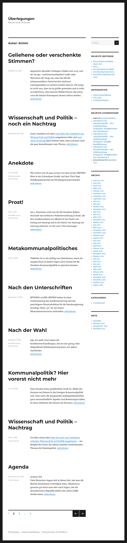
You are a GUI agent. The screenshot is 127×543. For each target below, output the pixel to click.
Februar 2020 (98, 248)
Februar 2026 (98, 181)
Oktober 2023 (98, 207)
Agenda (18, 467)
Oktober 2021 (98, 222)
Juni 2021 (96, 225)
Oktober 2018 (98, 282)
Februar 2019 (98, 272)
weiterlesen (36, 99)
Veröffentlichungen (101, 100)
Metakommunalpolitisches (42, 248)
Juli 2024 (96, 201)
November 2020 (99, 233)
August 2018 (98, 285)
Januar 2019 (98, 275)
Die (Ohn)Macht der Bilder (103, 69)
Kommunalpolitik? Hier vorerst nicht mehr (38, 376)
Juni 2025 (97, 183)
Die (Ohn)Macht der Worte (103, 72)
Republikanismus (100, 144)
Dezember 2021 (99, 220)
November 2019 (99, 254)
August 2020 (98, 238)
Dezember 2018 (99, 277)
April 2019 (97, 267)
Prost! (15, 202)
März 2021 (97, 228)
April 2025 (97, 186)
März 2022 (97, 217)
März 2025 (97, 188)
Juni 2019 (97, 261)
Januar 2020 (98, 251)
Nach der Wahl (27, 330)
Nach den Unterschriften (40, 287)
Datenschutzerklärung (102, 95)
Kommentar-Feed (100, 326)
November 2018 (99, 280)
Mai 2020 (96, 243)
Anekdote (20, 163)
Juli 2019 (96, 259)
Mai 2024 (96, 204)
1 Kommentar (13, 441)
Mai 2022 (96, 214)
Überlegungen (21, 19)
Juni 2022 (97, 212)
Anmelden (97, 321)
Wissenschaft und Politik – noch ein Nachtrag (42, 121)
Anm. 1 (95, 67)
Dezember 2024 (99, 194)
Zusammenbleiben (108, 118)
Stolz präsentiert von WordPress (54, 532)
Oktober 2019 (98, 256)
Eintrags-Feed (99, 323)
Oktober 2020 (98, 235)
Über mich (97, 98)
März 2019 (97, 269)
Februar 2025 (98, 191)
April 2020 (97, 246)
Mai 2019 (96, 264)
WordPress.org (99, 329)
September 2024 (99, 199)
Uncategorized (99, 303)
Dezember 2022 (99, 209)
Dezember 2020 (99, 230)
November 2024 (99, 196)
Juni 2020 (97, 241)
